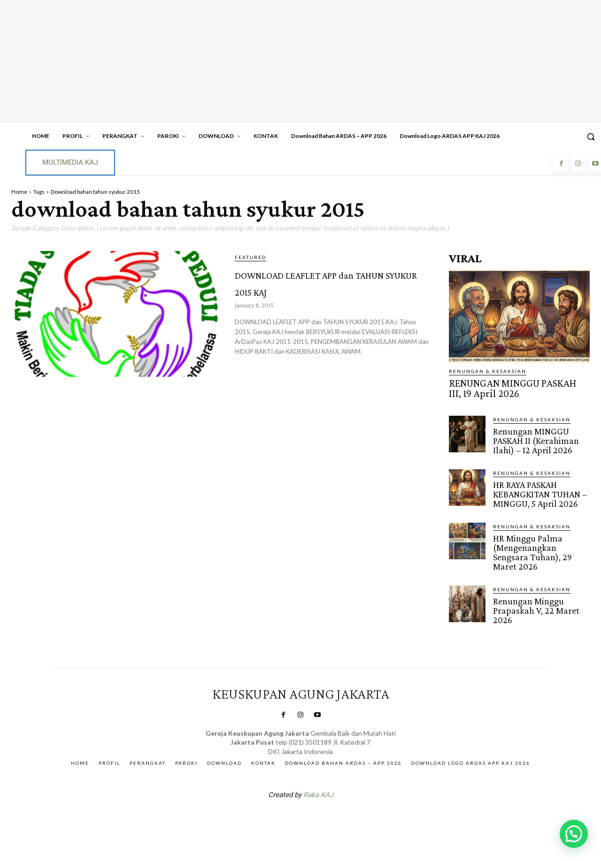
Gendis (328, 810)
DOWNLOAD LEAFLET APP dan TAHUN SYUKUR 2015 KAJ (327, 289)
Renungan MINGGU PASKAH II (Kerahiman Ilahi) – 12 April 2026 (535, 437)
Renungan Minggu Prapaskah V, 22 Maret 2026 (534, 602)
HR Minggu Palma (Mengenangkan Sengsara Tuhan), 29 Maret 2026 (531, 545)
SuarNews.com (286, 810)
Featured (250, 257)
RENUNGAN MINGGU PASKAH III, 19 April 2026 (516, 387)
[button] (574, 834)
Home (19, 191)
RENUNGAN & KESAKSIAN (487, 371)
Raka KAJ (318, 786)
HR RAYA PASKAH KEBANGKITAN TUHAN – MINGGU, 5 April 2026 (539, 489)
